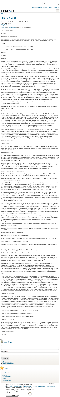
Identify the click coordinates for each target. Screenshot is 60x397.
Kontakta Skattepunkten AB (39, 7)
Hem (2, 13)
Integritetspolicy (6, 376)
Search (50, 7)
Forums (4, 374)
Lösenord (4, 351)
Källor (4, 378)
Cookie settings (6, 373)
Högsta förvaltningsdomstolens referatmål (12, 25)
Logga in (56, 7)
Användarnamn (5, 346)
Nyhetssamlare (6, 380)
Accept (51, 384)
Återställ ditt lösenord (8, 363)
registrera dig (12, 27)
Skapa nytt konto (7, 362)
